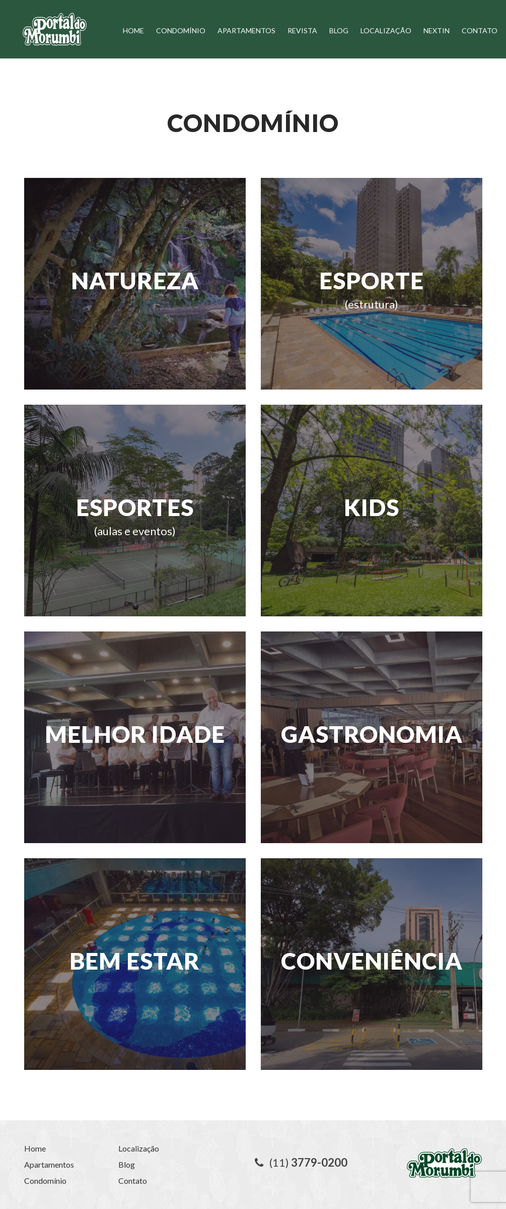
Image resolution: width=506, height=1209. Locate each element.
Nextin (436, 30)
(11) (301, 1162)
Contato (479, 30)
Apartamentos (246, 30)
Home (133, 30)
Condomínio (180, 30)
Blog (338, 30)
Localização (385, 30)
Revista (302, 30)
